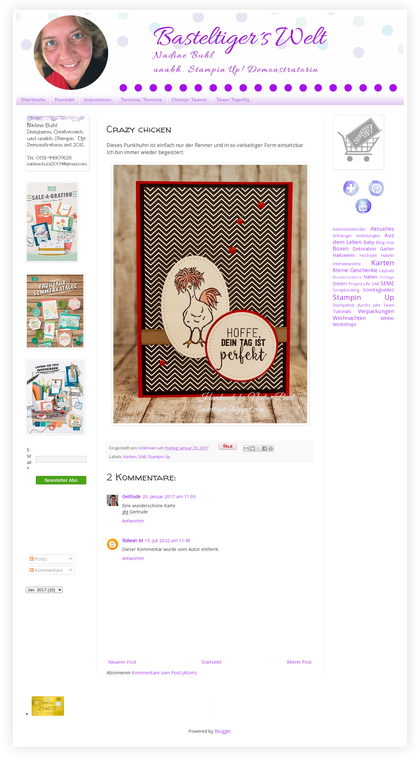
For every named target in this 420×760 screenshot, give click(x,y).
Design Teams (189, 99)
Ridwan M (132, 540)
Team (388, 305)
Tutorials (342, 311)
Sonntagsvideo (378, 290)
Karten (130, 456)
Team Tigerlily (232, 99)
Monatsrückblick (347, 277)
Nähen (370, 277)
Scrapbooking (346, 290)
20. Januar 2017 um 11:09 (168, 496)
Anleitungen (368, 235)
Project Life (359, 284)
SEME (387, 283)
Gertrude (131, 496)
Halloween (344, 255)
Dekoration (364, 249)
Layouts (386, 270)
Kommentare (46, 570)
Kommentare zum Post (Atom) (164, 673)
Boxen (341, 248)
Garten (387, 249)
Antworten (133, 521)
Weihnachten (349, 318)
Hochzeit (368, 255)
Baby (368, 242)
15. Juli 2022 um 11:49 (167, 540)
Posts (38, 559)
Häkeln (387, 255)
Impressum (97, 99)
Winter (387, 318)
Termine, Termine (141, 99)
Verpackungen (376, 311)
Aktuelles (382, 228)
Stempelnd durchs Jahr (357, 305)
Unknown (148, 448)
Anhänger (342, 235)
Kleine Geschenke (355, 270)
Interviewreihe (347, 264)
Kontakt (64, 99)
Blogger (223, 731)
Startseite (33, 99)
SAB (142, 456)
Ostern (340, 283)
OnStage (386, 277)
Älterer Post (299, 662)
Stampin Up (159, 456)
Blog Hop (385, 242)
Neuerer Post (122, 662)
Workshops (344, 324)
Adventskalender (349, 229)
